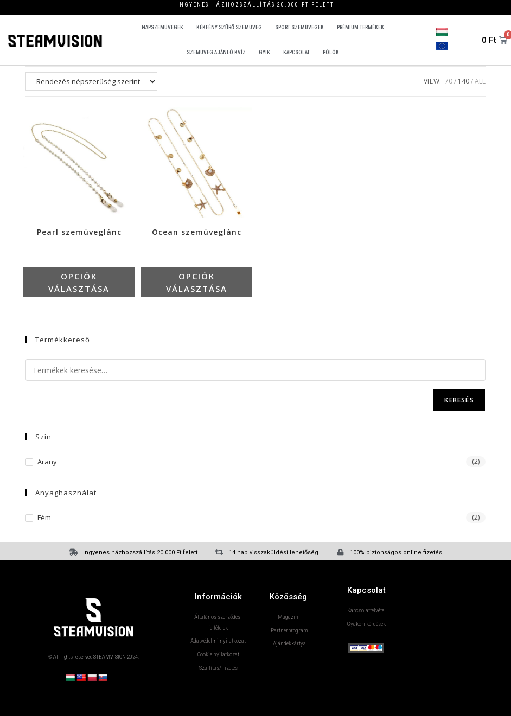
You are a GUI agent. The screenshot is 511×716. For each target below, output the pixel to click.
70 (448, 81)
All (480, 81)
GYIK (264, 52)
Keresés (459, 400)
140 (463, 81)
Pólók (331, 52)
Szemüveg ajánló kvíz (216, 52)
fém (44, 517)
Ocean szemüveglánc (196, 233)
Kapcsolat (296, 52)
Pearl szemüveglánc (79, 233)
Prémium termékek (360, 27)
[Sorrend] (91, 81)
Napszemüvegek (162, 27)
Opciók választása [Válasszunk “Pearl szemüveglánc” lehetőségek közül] (79, 282)
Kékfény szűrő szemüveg (229, 27)
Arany (47, 462)
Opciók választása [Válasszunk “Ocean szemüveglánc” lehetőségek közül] (197, 282)
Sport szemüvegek (299, 27)
